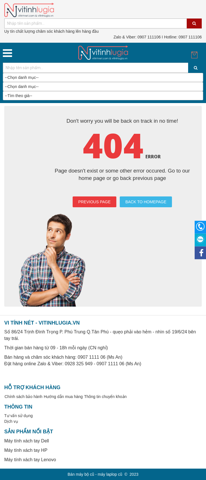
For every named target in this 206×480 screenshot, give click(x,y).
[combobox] (103, 23)
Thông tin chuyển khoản (105, 396)
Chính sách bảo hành (23, 396)
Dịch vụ (11, 421)
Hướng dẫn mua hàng (63, 396)
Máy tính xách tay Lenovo (30, 459)
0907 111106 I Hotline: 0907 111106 (157, 37)
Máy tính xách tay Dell (26, 440)
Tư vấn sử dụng (18, 415)
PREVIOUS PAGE (94, 202)
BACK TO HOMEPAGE (146, 202)
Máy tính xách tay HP (25, 450)
